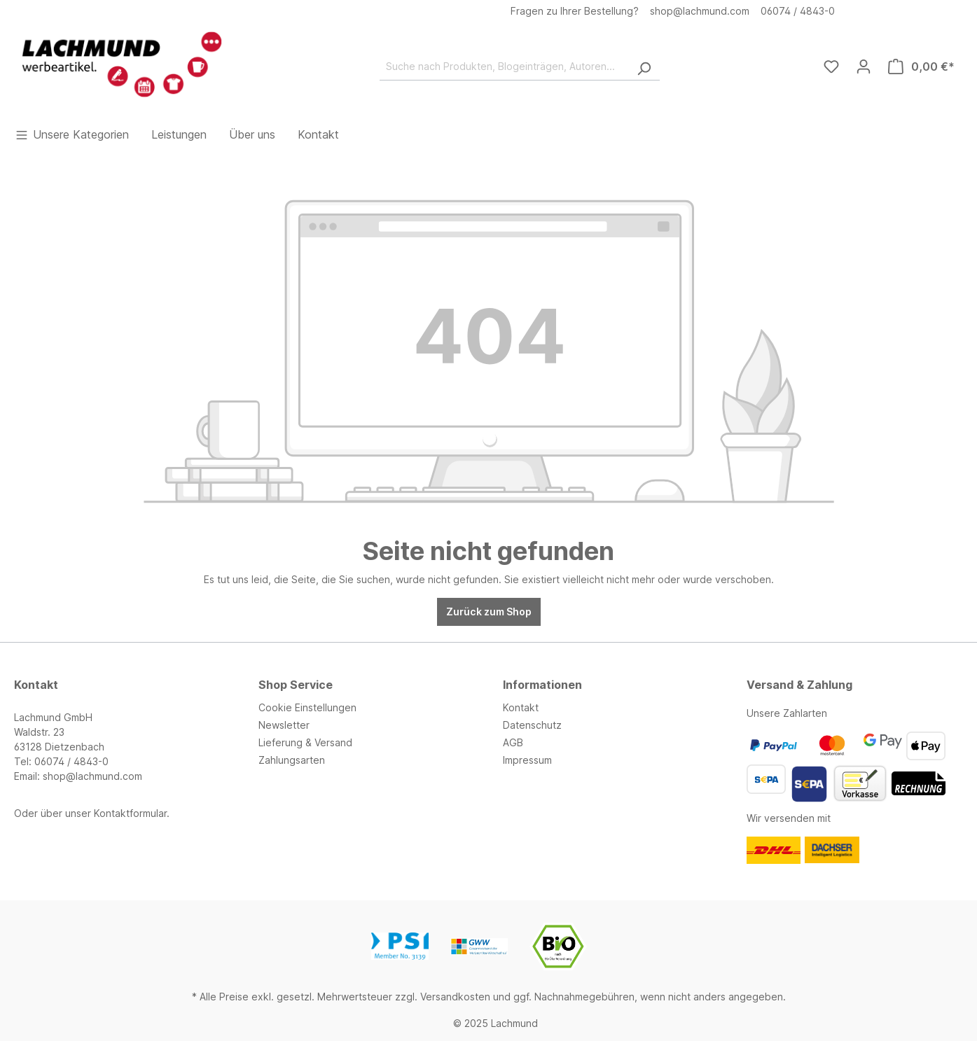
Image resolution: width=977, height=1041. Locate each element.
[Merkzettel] (831, 66)
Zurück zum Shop (489, 611)
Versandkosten (455, 996)
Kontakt (521, 707)
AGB (513, 742)
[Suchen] (644, 67)
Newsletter (284, 725)
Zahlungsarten (291, 760)
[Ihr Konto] (863, 66)
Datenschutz (532, 725)
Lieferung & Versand (305, 742)
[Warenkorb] (921, 66)
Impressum (527, 760)
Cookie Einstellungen (307, 707)
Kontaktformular (130, 813)
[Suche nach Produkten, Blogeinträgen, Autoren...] (504, 67)
